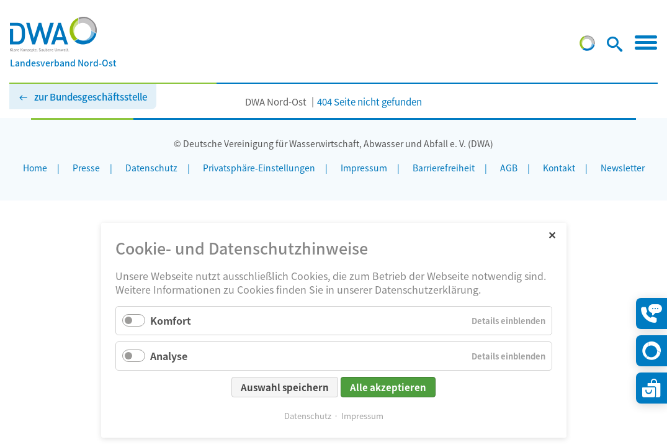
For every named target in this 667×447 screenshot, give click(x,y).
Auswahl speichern (285, 387)
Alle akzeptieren (388, 387)
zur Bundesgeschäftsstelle (90, 96)
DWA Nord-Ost (276, 101)
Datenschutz (307, 416)
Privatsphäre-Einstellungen (259, 167)
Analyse (168, 355)
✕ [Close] (552, 234)
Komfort (170, 320)
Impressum (362, 416)
